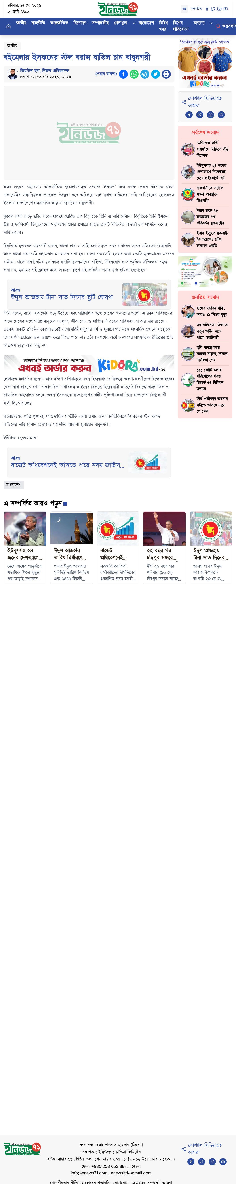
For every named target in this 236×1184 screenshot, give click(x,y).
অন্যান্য (199, 23)
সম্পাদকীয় (100, 23)
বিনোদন (80, 23)
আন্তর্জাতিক (59, 23)
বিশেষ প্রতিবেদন (180, 26)
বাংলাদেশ (146, 23)
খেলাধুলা (120, 23)
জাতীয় (21, 23)
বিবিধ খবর (163, 26)
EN (184, 9)
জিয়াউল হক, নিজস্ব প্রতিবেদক (44, 71)
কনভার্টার (196, 8)
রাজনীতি (38, 23)
